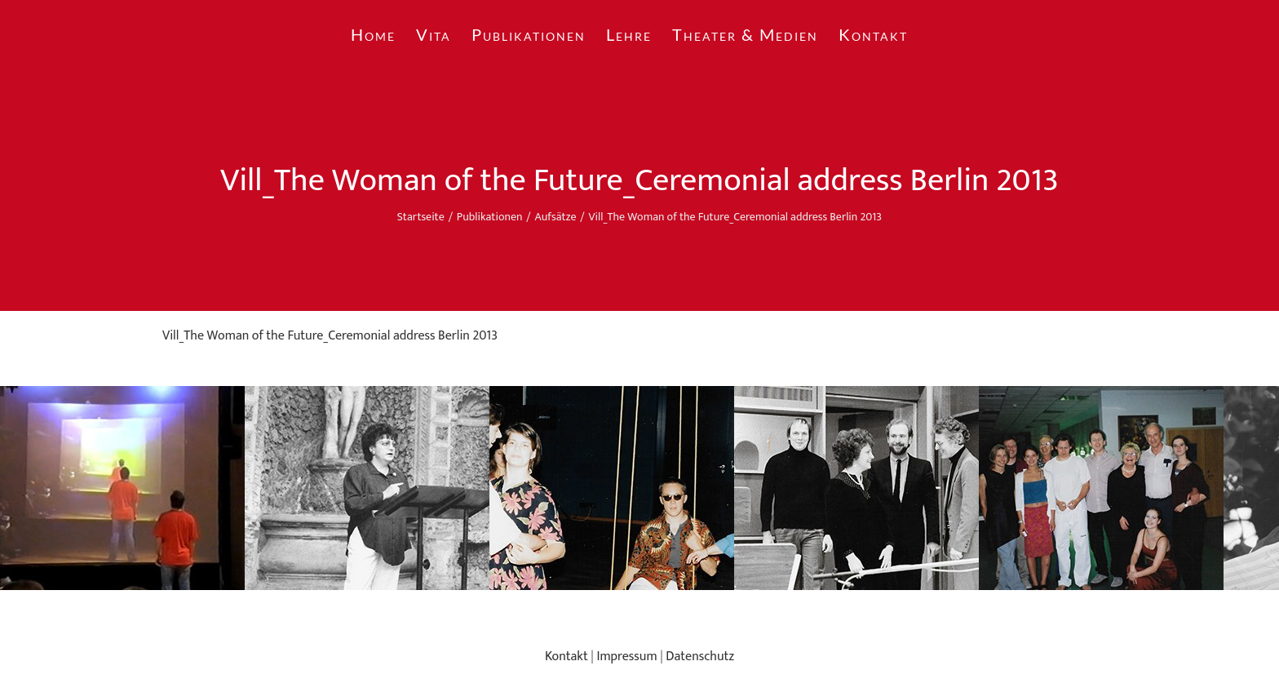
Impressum (626, 657)
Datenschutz (700, 657)
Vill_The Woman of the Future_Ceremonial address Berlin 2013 (330, 336)
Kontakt (566, 657)
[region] (639, 488)
